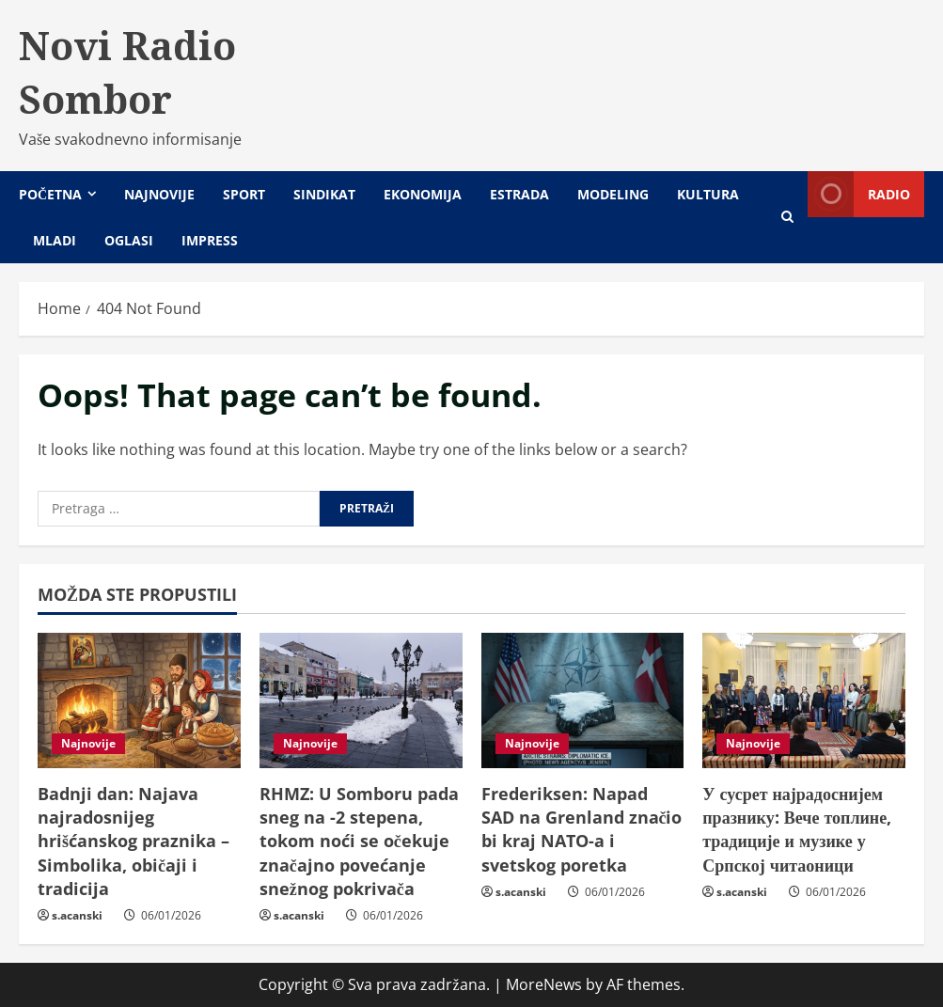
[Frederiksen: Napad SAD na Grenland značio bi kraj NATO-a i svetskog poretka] (582, 700)
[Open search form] (787, 216)
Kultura (708, 194)
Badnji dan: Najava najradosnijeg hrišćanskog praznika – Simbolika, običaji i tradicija (133, 841)
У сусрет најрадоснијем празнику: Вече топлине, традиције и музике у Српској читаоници (796, 829)
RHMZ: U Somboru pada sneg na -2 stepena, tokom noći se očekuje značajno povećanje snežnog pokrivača (359, 841)
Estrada (519, 194)
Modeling (613, 194)
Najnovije (159, 194)
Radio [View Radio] (859, 194)
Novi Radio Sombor (127, 72)
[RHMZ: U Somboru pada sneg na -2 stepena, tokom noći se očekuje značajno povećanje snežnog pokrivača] (361, 700)
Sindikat (324, 194)
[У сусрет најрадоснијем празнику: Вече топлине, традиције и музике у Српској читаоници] (803, 700)
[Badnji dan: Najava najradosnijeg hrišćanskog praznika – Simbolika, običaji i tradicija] (139, 700)
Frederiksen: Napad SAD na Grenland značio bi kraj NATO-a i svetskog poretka (582, 829)
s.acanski (77, 915)
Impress (209, 240)
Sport (244, 194)
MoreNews (544, 984)
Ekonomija (423, 194)
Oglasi (128, 240)
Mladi (54, 240)
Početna (50, 194)
